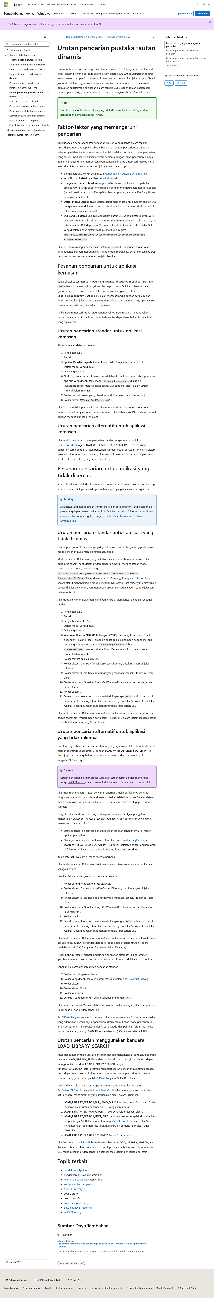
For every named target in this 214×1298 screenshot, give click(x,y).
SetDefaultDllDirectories (78, 1207)
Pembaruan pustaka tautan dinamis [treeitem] (27, 110)
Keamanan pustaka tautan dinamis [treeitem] (27, 115)
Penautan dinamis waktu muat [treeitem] (24, 83)
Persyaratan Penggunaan (139, 1287)
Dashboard (202, 13)
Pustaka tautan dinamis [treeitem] (19, 50)
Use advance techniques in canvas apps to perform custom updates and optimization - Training (103, 1245)
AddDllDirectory (73, 1189)
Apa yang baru (184, 13)
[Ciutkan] (45, 37)
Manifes (85, 197)
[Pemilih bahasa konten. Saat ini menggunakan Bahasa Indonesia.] (16, 1280)
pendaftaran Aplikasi (76, 1170)
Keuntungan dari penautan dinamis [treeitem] (27, 64)
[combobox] (26, 44)
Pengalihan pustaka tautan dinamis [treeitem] (27, 106)
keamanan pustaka (75, 1179)
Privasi (81, 1287)
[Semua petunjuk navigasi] (60, 37)
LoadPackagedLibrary (76, 1203)
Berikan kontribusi (65, 1287)
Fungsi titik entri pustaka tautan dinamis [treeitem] (25, 76)
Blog (46, 1287)
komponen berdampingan (79, 1184)
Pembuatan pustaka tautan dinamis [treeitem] (27, 69)
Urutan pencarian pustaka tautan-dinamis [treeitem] (26, 94)
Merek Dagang (163, 1287)
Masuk (206, 4)
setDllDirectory (77, 782)
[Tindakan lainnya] (153, 37)
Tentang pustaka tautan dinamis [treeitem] (25, 59)
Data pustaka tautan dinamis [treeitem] (24, 101)
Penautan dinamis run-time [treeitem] (23, 87)
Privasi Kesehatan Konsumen (105, 1287)
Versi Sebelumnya (31, 1287)
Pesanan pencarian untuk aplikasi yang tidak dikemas (186, 59)
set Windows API (108, 178)
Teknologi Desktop (75, 36)
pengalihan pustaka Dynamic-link (127, 173)
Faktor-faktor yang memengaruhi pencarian (183, 45)
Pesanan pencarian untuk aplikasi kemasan (183, 52)
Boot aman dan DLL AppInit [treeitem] (23, 120)
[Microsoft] (6, 4)
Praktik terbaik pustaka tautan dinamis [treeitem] (29, 125)
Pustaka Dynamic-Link (118, 36)
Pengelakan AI (11, 1287)
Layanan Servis (95, 36)
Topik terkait (172, 65)
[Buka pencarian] (198, 5)
